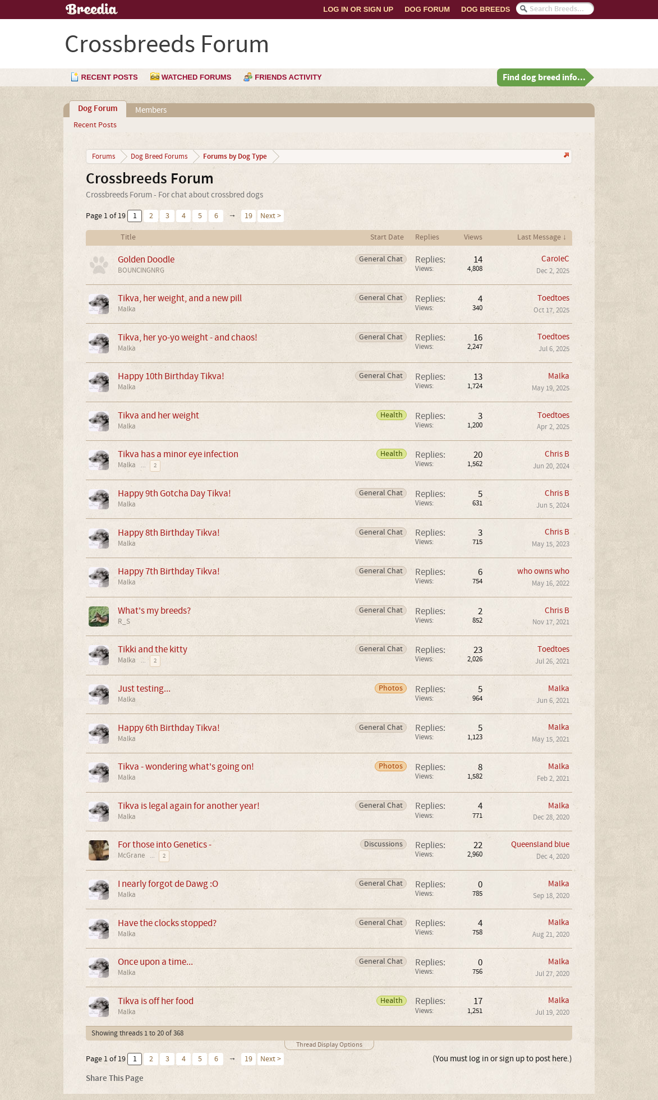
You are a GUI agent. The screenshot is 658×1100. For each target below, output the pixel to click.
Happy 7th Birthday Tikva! (169, 571)
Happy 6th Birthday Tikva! (169, 727)
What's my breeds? (154, 610)
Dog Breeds (485, 9)
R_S (124, 621)
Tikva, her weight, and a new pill (180, 298)
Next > (270, 216)
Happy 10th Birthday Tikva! (171, 376)
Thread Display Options (329, 1045)
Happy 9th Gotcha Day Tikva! (174, 493)
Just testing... (144, 688)
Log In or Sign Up (358, 9)
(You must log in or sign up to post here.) (502, 1058)
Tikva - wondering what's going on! (186, 766)
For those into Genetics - (164, 844)
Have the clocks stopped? (167, 923)
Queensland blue (540, 844)
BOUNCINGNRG (141, 270)
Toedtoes (553, 298)
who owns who (543, 571)
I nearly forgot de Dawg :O (168, 883)
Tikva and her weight (158, 415)
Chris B (557, 454)
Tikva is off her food (156, 1001)
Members (151, 110)
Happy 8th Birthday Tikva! (169, 532)
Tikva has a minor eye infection (178, 454)
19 (248, 216)
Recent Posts (95, 125)
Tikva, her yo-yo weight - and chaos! (187, 337)
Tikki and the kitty (152, 649)
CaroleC (555, 259)
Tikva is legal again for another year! (189, 805)
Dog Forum (427, 9)
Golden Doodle (146, 259)
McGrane (131, 855)
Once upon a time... (155, 961)
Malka (127, 309)
